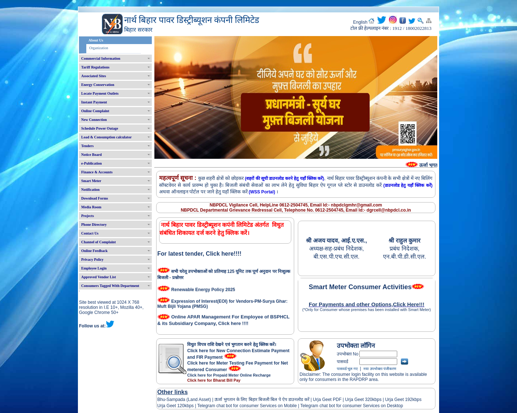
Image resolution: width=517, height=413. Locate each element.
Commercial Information (100, 58)
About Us (95, 40)
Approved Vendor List (98, 277)
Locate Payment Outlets (100, 93)
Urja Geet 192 (398, 399)
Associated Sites (93, 76)
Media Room (91, 207)
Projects (87, 216)
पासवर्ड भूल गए (347, 369)
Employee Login (94, 268)
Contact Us (90, 233)
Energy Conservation (97, 85)
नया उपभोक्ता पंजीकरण (379, 369)
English (360, 22)
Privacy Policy (92, 259)
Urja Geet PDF (327, 399)
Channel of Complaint (98, 242)
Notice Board (91, 155)
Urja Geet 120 (171, 405)
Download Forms (94, 198)
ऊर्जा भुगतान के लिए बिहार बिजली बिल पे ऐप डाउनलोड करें (262, 399)
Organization (98, 48)
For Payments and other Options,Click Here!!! (367, 304)
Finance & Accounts (97, 172)
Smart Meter (91, 181)
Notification (90, 190)
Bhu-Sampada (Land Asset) (184, 399)
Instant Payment (94, 102)
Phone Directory (94, 225)
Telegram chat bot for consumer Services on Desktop (351, 405)
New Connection (94, 120)
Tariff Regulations (95, 67)
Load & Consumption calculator (106, 137)
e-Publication (91, 163)
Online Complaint (95, 111)
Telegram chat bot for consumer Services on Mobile (247, 405)
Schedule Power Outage (99, 128)
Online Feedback (94, 251)
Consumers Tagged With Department (110, 286)
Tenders (87, 146)
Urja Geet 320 (358, 399)
